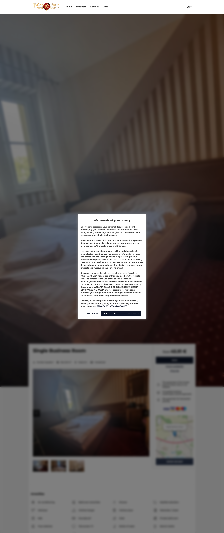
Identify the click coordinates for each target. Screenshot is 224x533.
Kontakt (95, 6)
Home (69, 6)
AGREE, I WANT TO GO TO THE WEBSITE (121, 313)
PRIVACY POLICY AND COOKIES (112, 306)
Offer (106, 6)
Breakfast (82, 6)
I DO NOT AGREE (92, 313)
